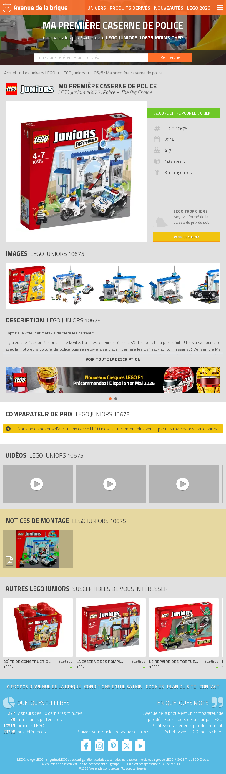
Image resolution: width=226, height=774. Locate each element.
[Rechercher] (170, 57)
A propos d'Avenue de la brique (44, 686)
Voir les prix (187, 236)
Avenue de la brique (35, 7)
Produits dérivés (130, 7)
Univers (96, 7)
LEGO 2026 (198, 7)
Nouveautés (168, 7)
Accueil (10, 72)
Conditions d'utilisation (113, 686)
